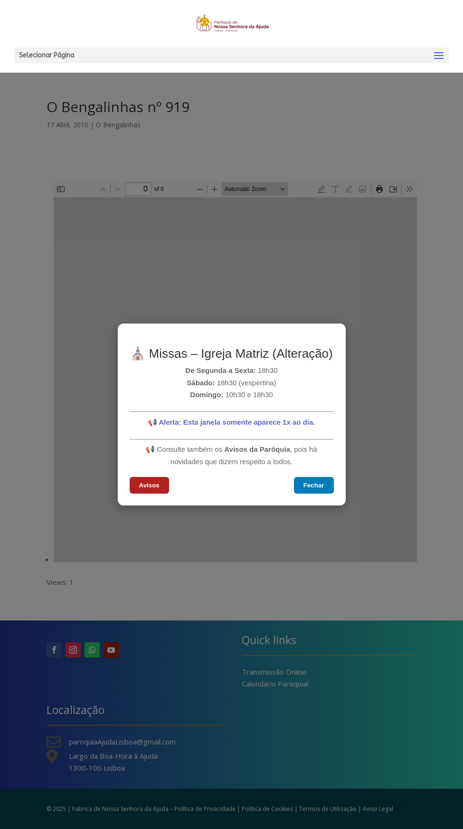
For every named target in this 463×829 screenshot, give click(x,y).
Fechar (313, 485)
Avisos (149, 485)
